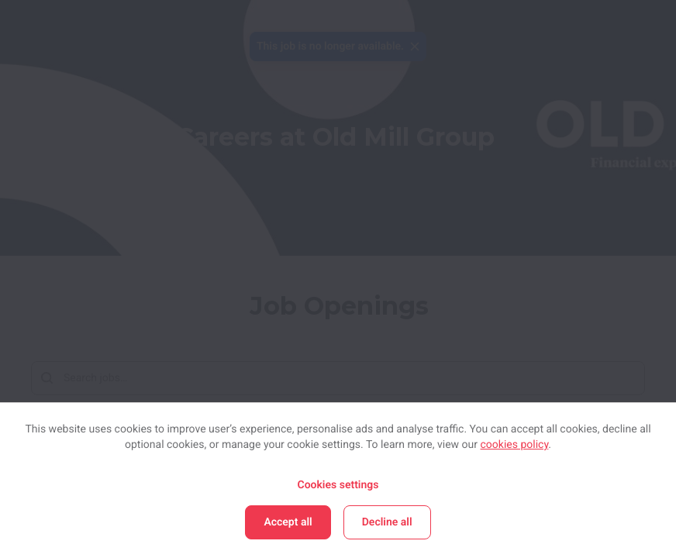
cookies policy (515, 445)
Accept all (288, 522)
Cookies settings (337, 485)
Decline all (387, 522)
